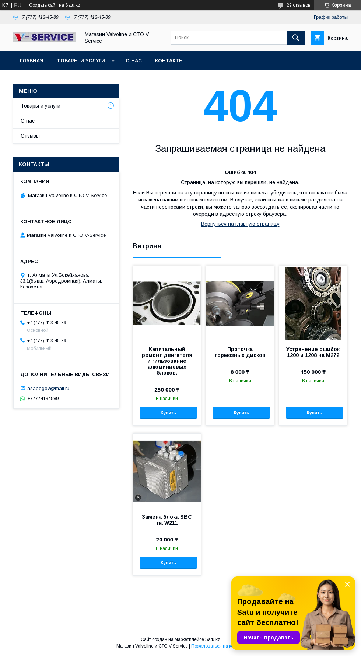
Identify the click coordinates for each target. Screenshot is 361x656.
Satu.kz (212, 639)
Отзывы (30, 136)
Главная (31, 60)
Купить (168, 412)
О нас (134, 60)
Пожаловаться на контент (218, 646)
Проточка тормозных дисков (240, 352)
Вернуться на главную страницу (240, 224)
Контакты (169, 60)
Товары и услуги (81, 60)
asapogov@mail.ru (48, 388)
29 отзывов (299, 5)
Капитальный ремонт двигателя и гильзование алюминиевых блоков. (167, 361)
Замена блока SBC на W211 (167, 520)
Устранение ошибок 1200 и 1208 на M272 (313, 352)
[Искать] (296, 38)
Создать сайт (43, 5)
